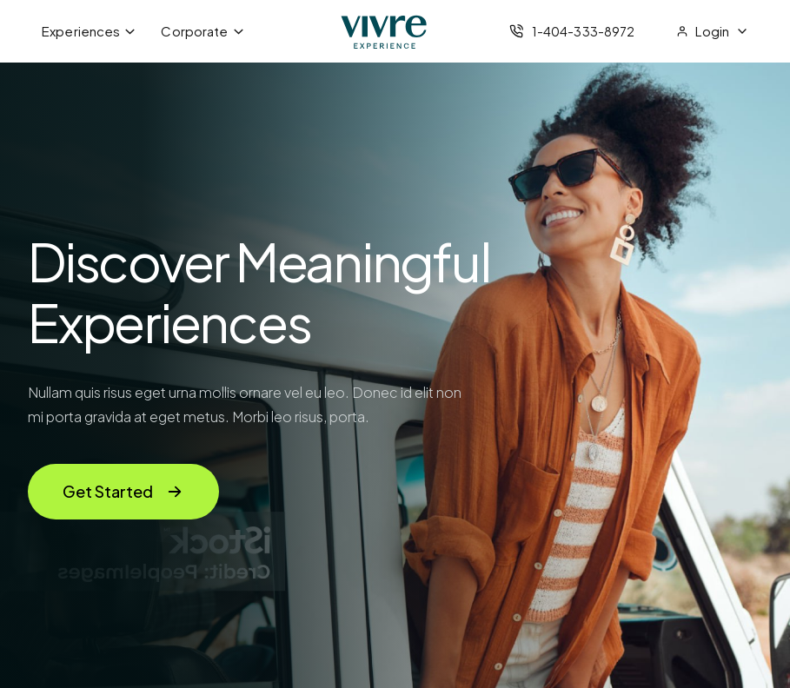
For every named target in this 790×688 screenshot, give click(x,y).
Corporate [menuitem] (202, 31)
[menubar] (143, 31)
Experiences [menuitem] (89, 31)
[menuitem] (712, 31)
